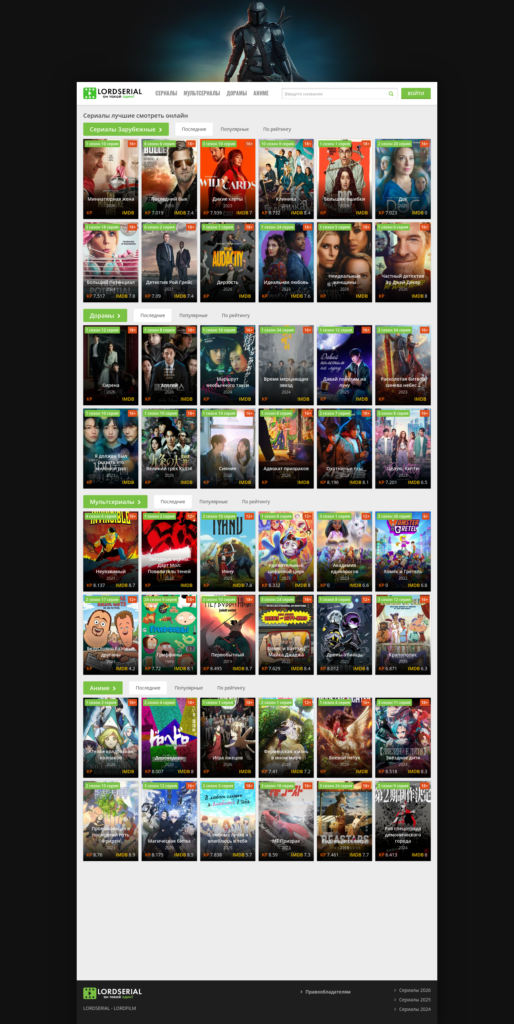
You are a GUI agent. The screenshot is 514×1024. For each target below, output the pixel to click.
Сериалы (166, 93)
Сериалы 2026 (415, 990)
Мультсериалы (202, 93)
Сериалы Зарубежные (126, 129)
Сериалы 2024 (415, 1009)
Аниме (260, 93)
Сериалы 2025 (415, 999)
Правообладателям (328, 992)
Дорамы (237, 93)
